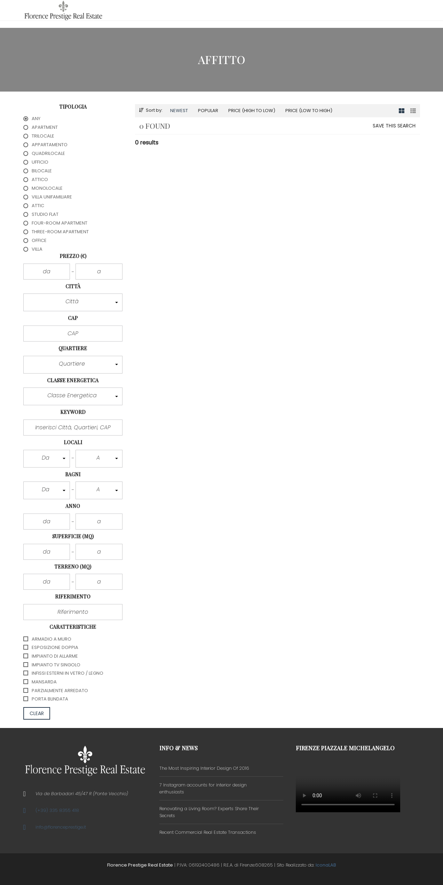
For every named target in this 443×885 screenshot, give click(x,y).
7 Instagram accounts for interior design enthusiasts (203, 788)
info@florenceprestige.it (60, 827)
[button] (72, 302)
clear (37, 713)
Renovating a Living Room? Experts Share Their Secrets (209, 812)
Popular (208, 110)
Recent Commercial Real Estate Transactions (207, 832)
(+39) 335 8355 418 (57, 810)
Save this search (394, 125)
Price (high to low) (251, 110)
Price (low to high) (308, 110)
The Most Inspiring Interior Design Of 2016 (204, 768)
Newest (179, 110)
